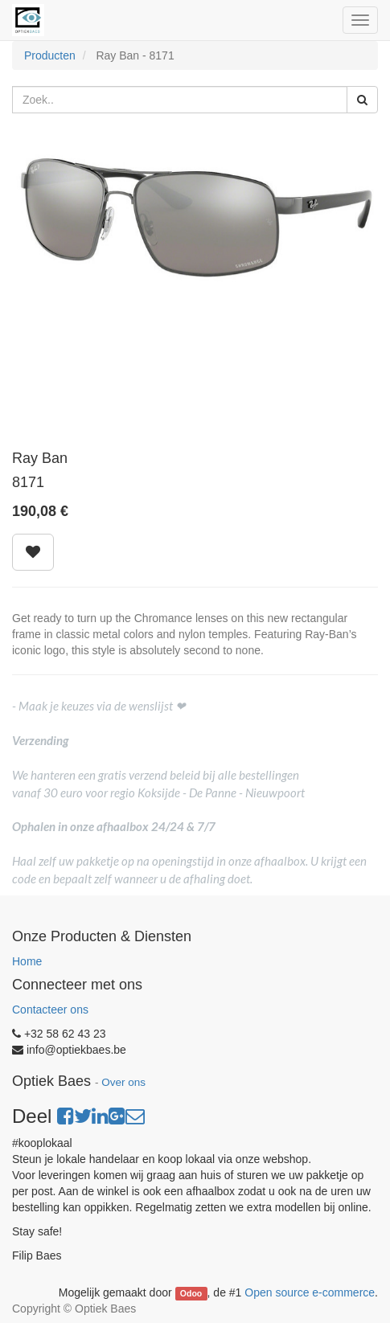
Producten (50, 55)
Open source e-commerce (309, 1292)
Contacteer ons (50, 1009)
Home (27, 961)
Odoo (191, 1293)
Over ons (123, 1082)
